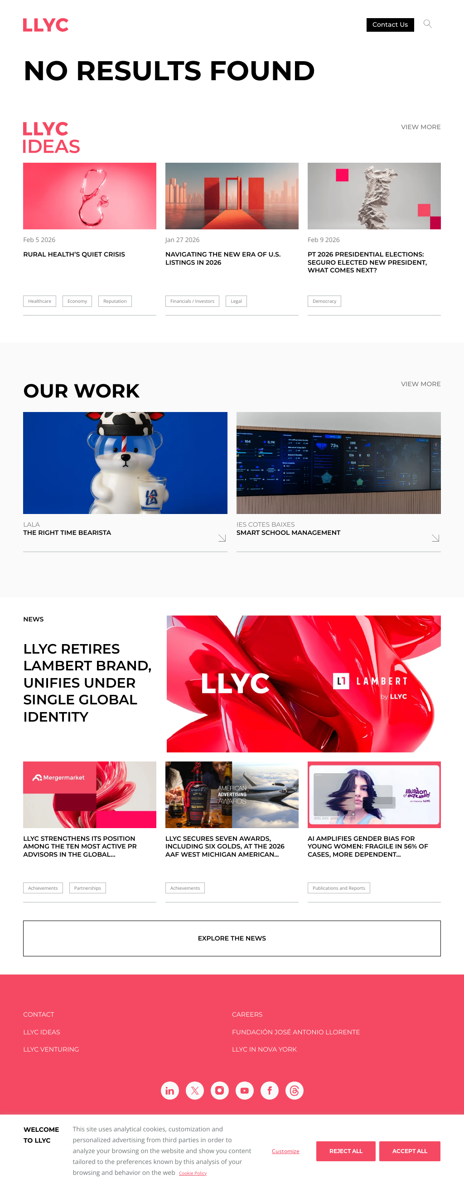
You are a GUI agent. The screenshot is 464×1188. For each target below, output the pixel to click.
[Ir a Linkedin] (170, 1090)
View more (421, 127)
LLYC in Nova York (264, 1049)
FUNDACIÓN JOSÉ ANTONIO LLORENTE (296, 1032)
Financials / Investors (192, 301)
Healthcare (39, 301)
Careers (247, 1014)
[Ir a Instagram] (220, 1090)
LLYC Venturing (51, 1049)
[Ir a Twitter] (195, 1090)
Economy (77, 301)
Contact (38, 1014)
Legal (236, 301)
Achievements (43, 888)
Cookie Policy (193, 1173)
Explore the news (232, 938)
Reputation (114, 301)
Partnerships (87, 888)
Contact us (390, 24)
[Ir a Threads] (294, 1090)
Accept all (409, 1151)
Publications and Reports (339, 888)
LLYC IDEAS (41, 1032)
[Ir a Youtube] (245, 1090)
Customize (286, 1151)
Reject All (345, 1151)
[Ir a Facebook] (270, 1090)
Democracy (324, 301)
